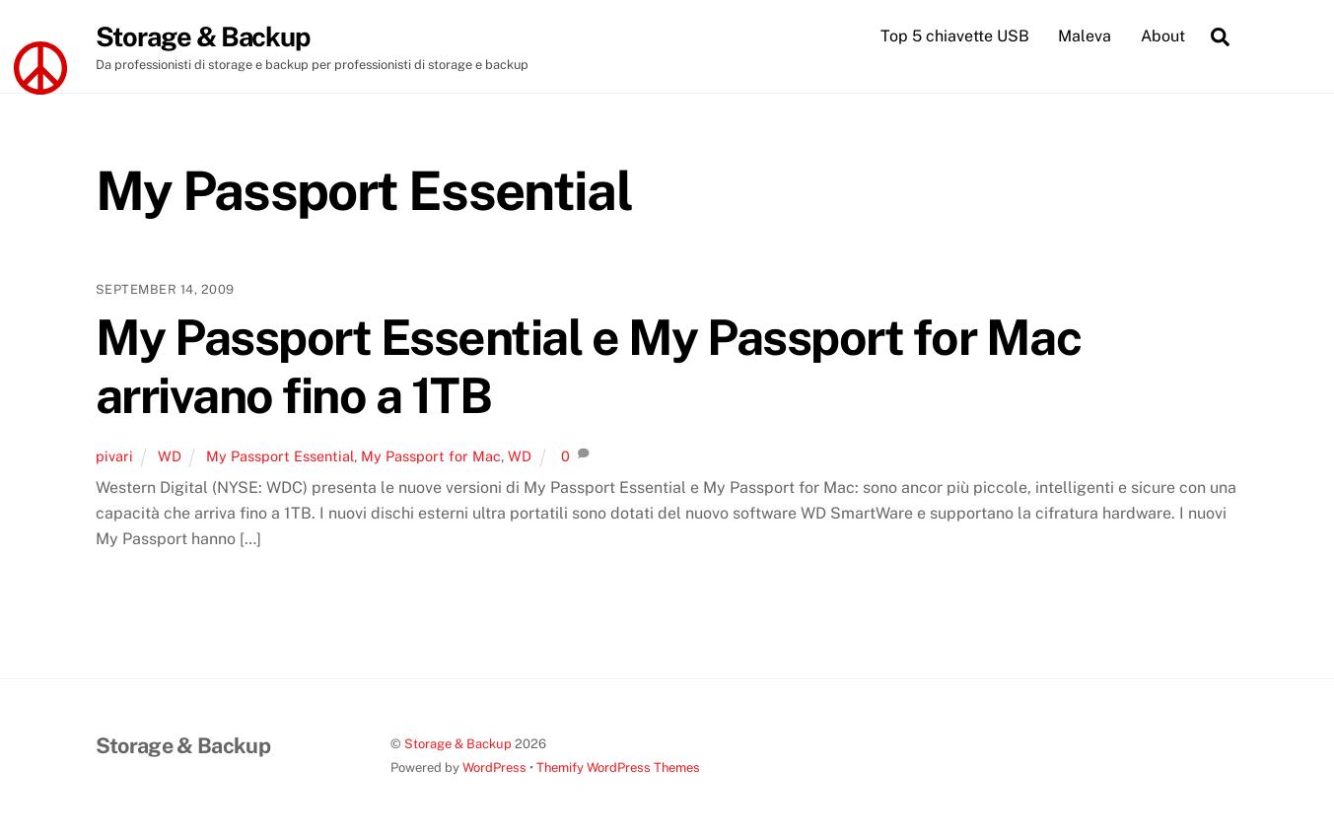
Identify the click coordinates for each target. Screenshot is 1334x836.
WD (169, 456)
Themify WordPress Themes (618, 767)
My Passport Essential (280, 456)
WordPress (494, 767)
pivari (114, 456)
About (1163, 36)
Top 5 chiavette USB (954, 36)
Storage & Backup (458, 743)
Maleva (1084, 36)
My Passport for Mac (431, 456)
